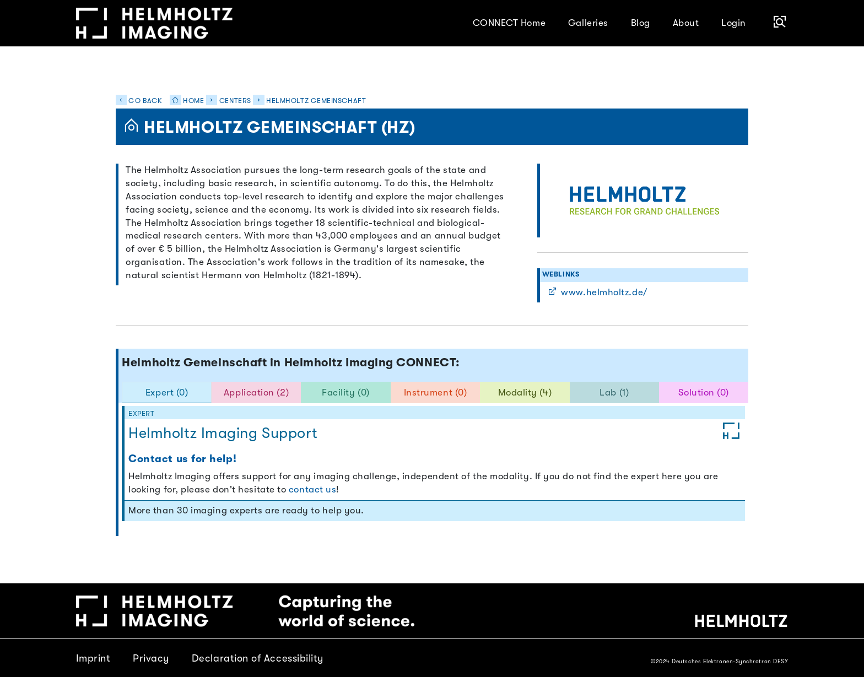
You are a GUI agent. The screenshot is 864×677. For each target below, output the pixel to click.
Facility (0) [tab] (346, 392)
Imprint (93, 658)
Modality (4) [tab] (525, 392)
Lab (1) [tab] (614, 392)
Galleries (588, 23)
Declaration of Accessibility (257, 658)
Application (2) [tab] (256, 392)
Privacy (151, 658)
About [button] (686, 23)
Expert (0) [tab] (166, 392)
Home (184, 101)
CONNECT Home (509, 23)
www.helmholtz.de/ (597, 292)
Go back (139, 101)
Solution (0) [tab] (703, 392)
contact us (312, 489)
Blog (640, 23)
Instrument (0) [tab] (435, 392)
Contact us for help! (182, 459)
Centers (235, 101)
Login (733, 23)
